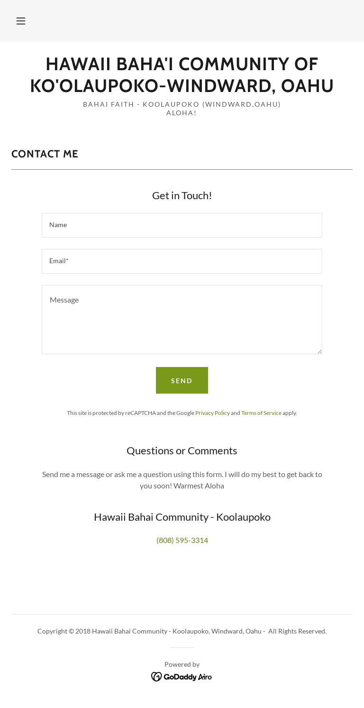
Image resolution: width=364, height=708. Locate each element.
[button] (20, 20)
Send (181, 381)
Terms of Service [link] (261, 412)
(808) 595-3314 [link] (182, 539)
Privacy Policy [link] (212, 412)
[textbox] (182, 225)
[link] (182, 88)
